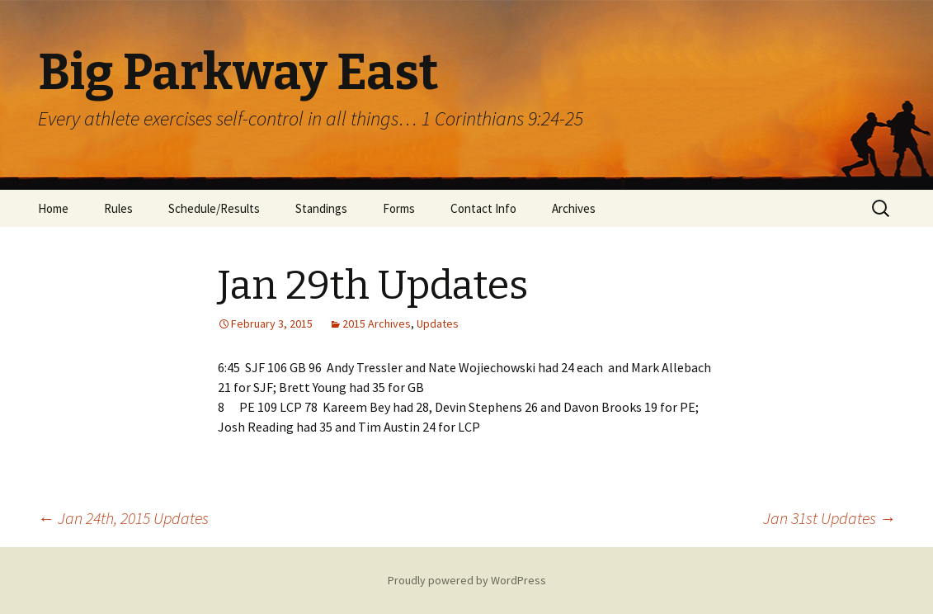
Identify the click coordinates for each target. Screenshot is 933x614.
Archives (574, 208)
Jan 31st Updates (829, 518)
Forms (399, 208)
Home (53, 208)
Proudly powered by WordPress (467, 580)
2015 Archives (376, 323)
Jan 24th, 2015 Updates (123, 518)
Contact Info (483, 208)
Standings (321, 208)
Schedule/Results (214, 208)
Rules (118, 208)
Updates (438, 323)
